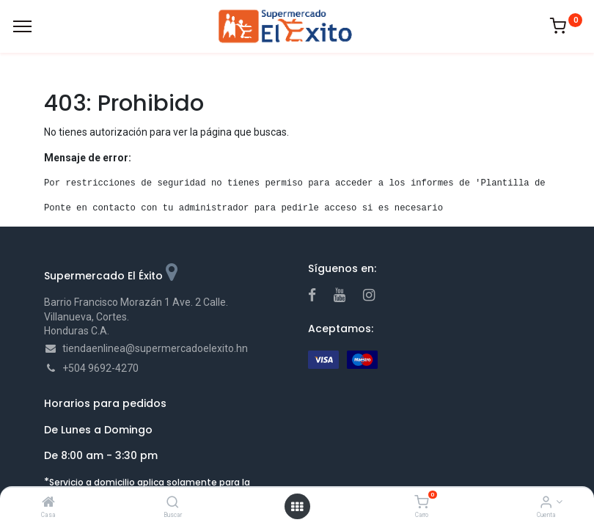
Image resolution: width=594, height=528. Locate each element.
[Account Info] (546, 503)
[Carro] (421, 503)
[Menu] (22, 26)
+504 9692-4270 (100, 368)
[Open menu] (297, 507)
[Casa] (48, 503)
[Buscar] (173, 503)
